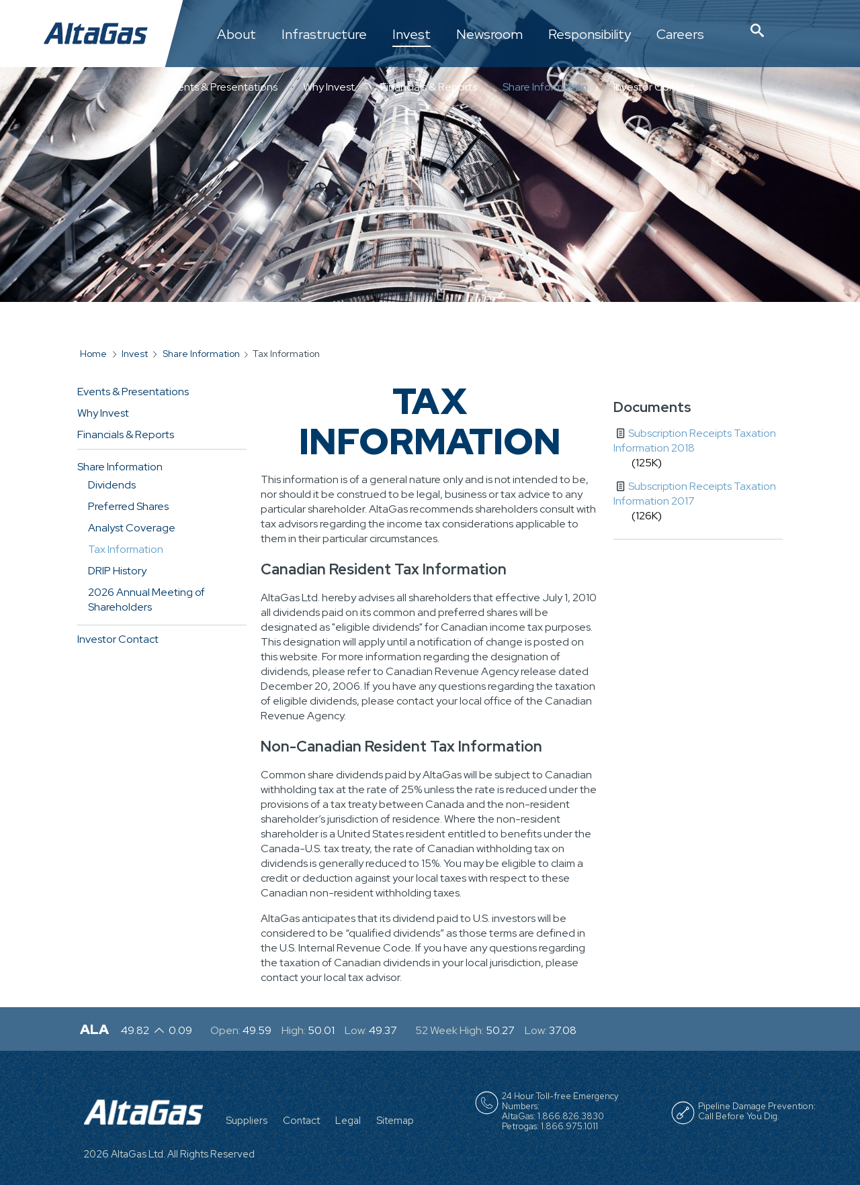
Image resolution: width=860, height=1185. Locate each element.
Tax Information (125, 549)
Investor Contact (654, 87)
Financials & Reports (428, 87)
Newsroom (489, 35)
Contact (301, 1120)
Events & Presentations (221, 87)
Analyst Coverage (131, 528)
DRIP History (117, 571)
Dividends (112, 485)
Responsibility (589, 35)
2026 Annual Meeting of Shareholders (146, 599)
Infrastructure (324, 35)
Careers (680, 35)
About (236, 35)
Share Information (545, 87)
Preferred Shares (128, 506)
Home (93, 354)
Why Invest (329, 87)
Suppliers (246, 1120)
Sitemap (395, 1120)
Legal (348, 1120)
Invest (411, 35)
